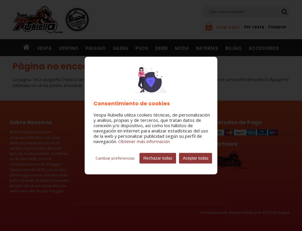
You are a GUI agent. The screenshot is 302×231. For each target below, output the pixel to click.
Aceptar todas (195, 158)
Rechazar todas (157, 158)
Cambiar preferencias (115, 158)
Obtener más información (144, 141)
